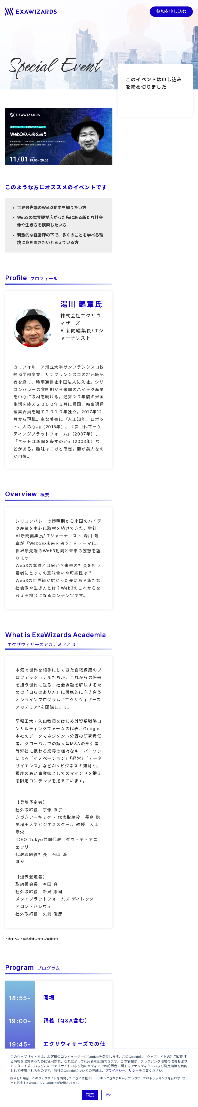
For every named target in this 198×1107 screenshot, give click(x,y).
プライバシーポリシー (122, 1070)
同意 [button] (90, 1095)
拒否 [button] (109, 1095)
